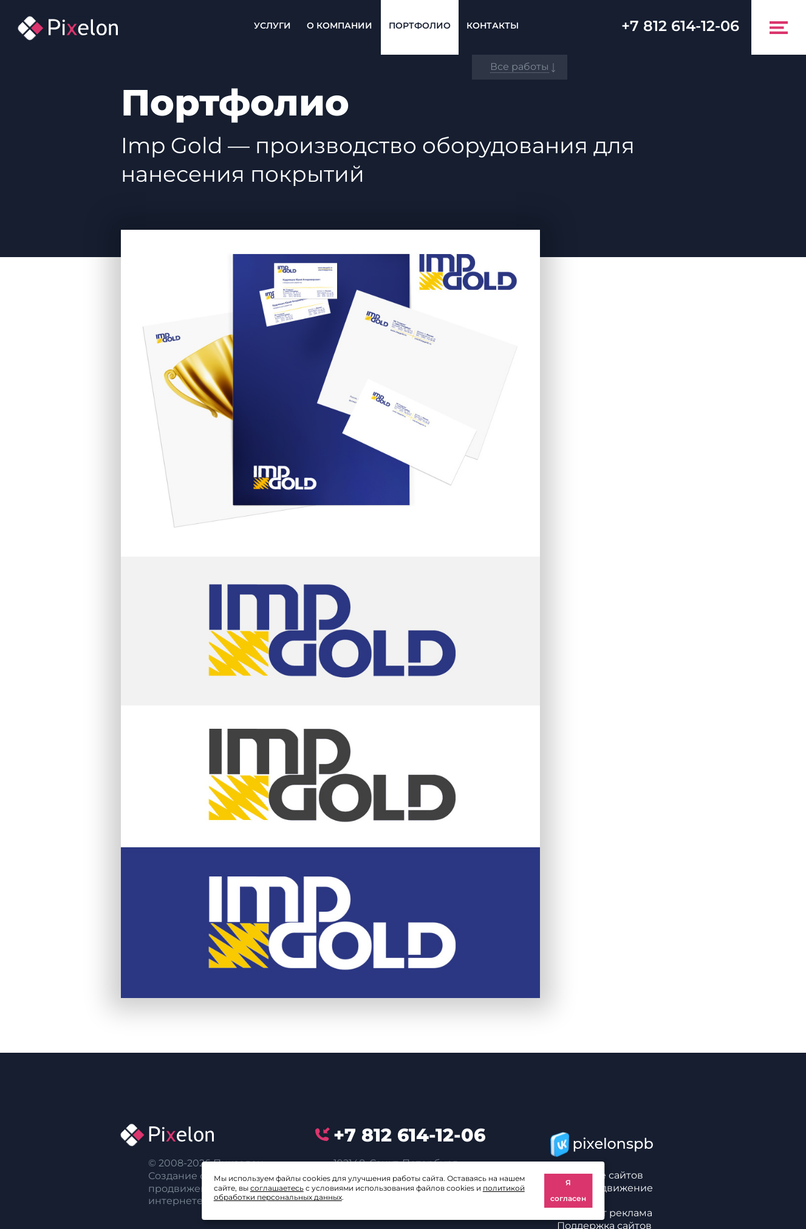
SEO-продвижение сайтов (605, 1194)
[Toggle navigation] (778, 27)
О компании (339, 25)
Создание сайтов (600, 1175)
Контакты (492, 25)
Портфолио (420, 25)
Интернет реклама (604, 1213)
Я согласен (568, 1190)
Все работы (519, 66)
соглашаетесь (277, 1188)
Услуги (272, 25)
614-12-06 (680, 26)
